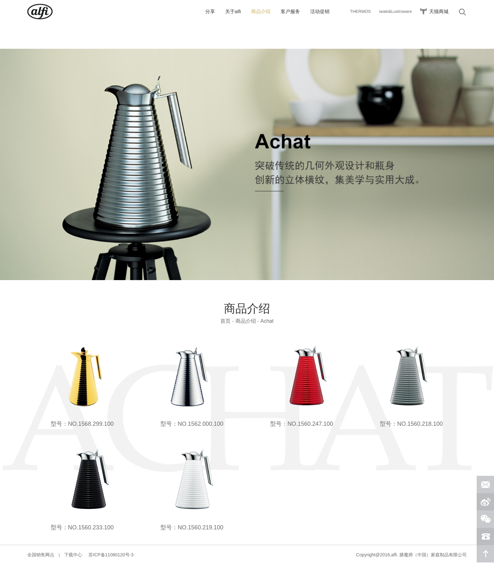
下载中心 (73, 554)
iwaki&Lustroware (395, 11)
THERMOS (360, 11)
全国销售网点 (40, 554)
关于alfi (233, 11)
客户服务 (290, 11)
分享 (210, 11)
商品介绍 (260, 11)
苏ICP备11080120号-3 (111, 554)
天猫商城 (438, 11)
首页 (225, 321)
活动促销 (319, 11)
